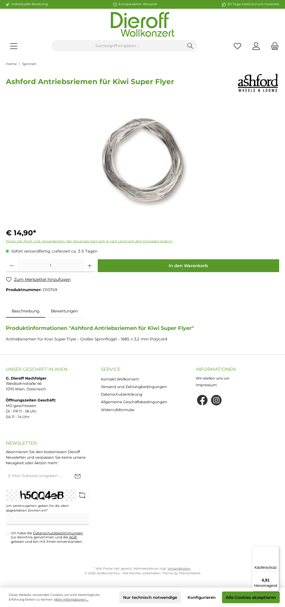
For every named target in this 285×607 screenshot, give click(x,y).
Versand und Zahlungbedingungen (134, 387)
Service (110, 369)
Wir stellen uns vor (213, 378)
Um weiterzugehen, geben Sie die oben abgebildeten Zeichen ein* (37, 508)
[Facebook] (202, 400)
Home (11, 64)
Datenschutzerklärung (121, 394)
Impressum (206, 385)
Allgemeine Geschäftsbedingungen (134, 402)
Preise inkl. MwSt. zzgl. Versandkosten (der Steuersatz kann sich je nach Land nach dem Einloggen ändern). (89, 241)
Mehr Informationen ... (71, 599)
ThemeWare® (190, 573)
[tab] (25, 311)
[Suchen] (190, 46)
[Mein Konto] (256, 46)
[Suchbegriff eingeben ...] (117, 46)
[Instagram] (216, 400)
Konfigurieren (202, 597)
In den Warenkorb (188, 265)
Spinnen (29, 64)
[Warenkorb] (273, 46)
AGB (73, 537)
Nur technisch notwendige (150, 597)
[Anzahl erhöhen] (90, 265)
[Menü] (14, 46)
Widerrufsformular (117, 410)
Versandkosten (178, 569)
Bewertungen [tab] (64, 311)
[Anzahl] (51, 265)
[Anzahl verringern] (12, 265)
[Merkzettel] (237, 46)
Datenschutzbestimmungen (58, 533)
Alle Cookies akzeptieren (251, 597)
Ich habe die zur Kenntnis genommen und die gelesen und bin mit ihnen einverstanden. (47, 537)
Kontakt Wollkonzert (120, 379)
